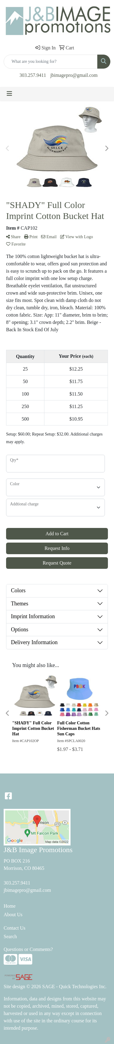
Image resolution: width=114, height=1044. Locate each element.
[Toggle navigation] (9, 93)
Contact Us (15, 928)
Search (10, 936)
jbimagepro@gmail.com (74, 75)
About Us (13, 914)
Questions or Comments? (28, 949)
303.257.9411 (32, 75)
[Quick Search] (51, 62)
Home (10, 906)
